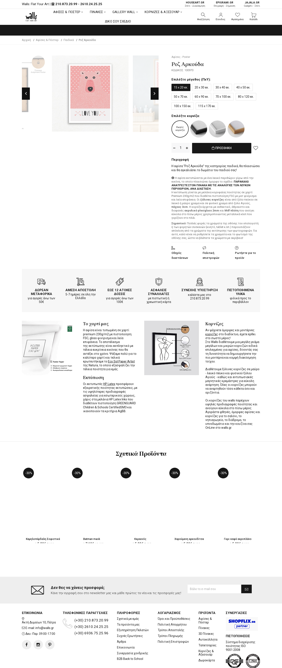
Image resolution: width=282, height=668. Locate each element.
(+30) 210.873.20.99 (91, 603)
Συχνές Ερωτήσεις (130, 618)
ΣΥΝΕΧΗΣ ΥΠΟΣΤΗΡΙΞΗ (200, 289)
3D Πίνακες (206, 616)
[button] (203, 16)
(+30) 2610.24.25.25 (91, 609)
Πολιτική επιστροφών (211, 254)
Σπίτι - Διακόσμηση (195, 4)
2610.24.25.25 (91, 4)
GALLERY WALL (123, 12)
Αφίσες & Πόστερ (205, 603)
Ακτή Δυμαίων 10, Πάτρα (39, 605)
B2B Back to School (130, 641)
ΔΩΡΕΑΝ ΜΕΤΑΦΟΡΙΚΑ (41, 291)
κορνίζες (211, 333)
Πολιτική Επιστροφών (173, 624)
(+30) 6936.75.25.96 (91, 616)
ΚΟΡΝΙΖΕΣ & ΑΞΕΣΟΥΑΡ (162, 12)
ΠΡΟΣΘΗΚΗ (221, 148)
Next (155, 94)
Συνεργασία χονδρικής (132, 636)
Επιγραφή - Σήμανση (224, 4)
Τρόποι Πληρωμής (170, 618)
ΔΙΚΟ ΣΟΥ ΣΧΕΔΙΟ (118, 21)
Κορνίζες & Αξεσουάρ (206, 635)
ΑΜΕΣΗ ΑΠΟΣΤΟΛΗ (80, 289)
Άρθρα (121, 624)
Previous (26, 94)
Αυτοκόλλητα (208, 622)
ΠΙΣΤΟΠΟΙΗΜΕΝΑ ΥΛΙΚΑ (240, 291)
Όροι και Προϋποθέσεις (174, 601)
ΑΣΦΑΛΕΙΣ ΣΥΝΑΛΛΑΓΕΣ (158, 291)
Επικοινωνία (126, 630)
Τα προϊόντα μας (128, 607)
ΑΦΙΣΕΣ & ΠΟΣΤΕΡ (66, 12)
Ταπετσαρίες (208, 628)
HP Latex (109, 383)
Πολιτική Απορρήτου (172, 607)
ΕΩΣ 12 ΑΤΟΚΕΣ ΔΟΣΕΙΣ (120, 291)
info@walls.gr (44, 611)
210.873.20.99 (66, 4)
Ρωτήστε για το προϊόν (245, 254)
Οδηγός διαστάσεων (179, 254)
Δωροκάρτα (207, 643)
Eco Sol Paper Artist (121, 360)
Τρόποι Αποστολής (171, 613)
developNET (177, 662)
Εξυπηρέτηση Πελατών (133, 613)
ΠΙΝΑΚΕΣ (96, 12)
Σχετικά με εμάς (128, 601)
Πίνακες (204, 611)
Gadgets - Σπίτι (252, 4)
